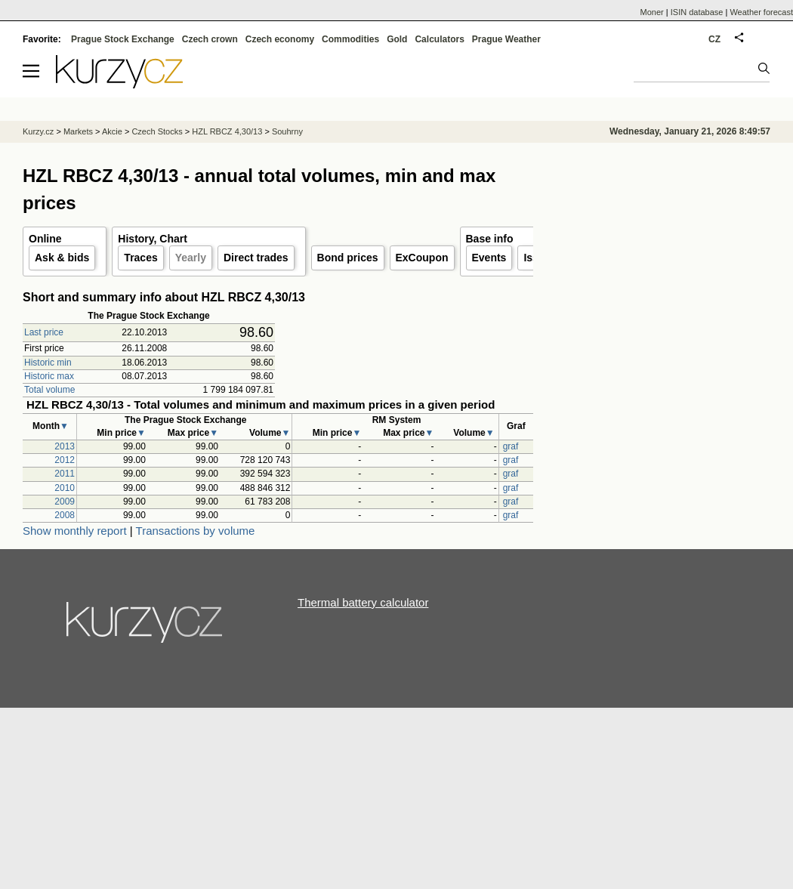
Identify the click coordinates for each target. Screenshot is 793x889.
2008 (64, 515)
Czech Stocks (156, 131)
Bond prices (347, 258)
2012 (64, 460)
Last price (43, 332)
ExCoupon (422, 258)
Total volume (49, 389)
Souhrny (287, 131)
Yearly (190, 258)
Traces (140, 258)
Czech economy (279, 39)
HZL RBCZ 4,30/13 (227, 131)
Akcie (112, 131)
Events (489, 258)
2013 (64, 446)
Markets (78, 131)
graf (511, 446)
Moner (652, 12)
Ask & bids (62, 258)
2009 (64, 501)
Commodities (350, 39)
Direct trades (256, 258)
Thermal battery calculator (363, 602)
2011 (64, 473)
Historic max (49, 376)
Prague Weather (506, 39)
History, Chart (152, 239)
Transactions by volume (195, 530)
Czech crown (210, 39)
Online (45, 239)
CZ (714, 39)
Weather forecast (761, 12)
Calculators (439, 39)
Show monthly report (75, 530)
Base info (490, 239)
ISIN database (697, 12)
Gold (397, 39)
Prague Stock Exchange (122, 39)
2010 (64, 488)
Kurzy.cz (38, 131)
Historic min (48, 362)
